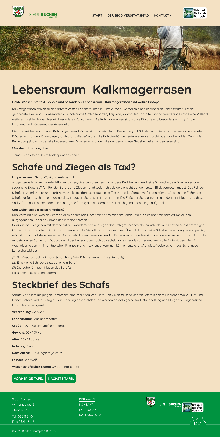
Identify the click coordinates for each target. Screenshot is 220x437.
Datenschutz (90, 415)
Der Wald (87, 399)
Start (97, 15)
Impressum (87, 410)
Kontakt (161, 15)
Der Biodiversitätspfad (128, 15)
